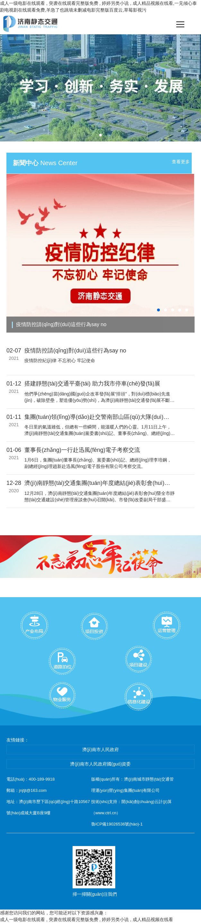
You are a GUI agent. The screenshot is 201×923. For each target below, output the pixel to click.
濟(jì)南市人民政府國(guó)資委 (100, 763)
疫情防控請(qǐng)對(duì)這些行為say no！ (61, 324)
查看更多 (181, 161)
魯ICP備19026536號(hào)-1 (117, 824)
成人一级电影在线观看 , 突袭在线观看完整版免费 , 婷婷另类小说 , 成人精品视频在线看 (86, 919)
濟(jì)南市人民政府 (100, 749)
